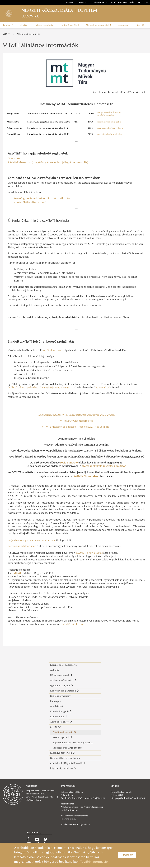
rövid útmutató (69, 463)
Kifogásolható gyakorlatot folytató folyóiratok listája (39, 387)
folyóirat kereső (51, 350)
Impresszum (68, 786)
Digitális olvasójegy (60, 696)
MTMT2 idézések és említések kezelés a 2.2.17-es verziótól (76, 427)
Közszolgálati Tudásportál (63, 665)
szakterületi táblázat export (30, 202)
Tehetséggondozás (45, 25)
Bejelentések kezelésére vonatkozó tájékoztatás (83, 798)
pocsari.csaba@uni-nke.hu (109, 134)
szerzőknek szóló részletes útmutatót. (104, 466)
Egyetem (8, 25)
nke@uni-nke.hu (33, 800)
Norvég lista (101, 387)
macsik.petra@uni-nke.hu (109, 122)
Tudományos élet (70, 25)
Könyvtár (141, 25)
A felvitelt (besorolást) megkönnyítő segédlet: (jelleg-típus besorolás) (48, 162)
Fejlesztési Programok (121, 792)
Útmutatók (14, 158)
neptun (82, 3)
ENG (146, 3)
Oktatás (24, 25)
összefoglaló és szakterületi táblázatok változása (42, 198)
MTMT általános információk (40, 46)
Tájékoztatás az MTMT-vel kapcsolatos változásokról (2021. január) (73, 745)
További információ (94, 861)
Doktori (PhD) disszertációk (65, 758)
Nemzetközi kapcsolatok (98, 25)
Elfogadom (127, 855)
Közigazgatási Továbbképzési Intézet (128, 798)
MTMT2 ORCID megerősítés (76, 421)
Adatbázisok (56, 706)
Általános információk (28, 34)
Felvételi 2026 (117, 795)
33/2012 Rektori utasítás (89, 553)
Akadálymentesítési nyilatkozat (75, 825)
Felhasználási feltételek (72, 792)
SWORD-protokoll (62, 737)
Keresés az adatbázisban (22, 546)
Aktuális (54, 670)
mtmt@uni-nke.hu (105, 115)
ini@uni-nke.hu (68, 819)
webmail (70, 3)
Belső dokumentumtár (122, 3)
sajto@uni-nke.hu (69, 810)
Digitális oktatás (98, 3)
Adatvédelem (67, 795)
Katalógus (55, 701)
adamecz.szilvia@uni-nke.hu (110, 128)
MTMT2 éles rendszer (87, 476)
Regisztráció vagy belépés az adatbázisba (32, 540)
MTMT (7, 34)
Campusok (124, 25)
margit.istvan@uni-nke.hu (109, 112)
